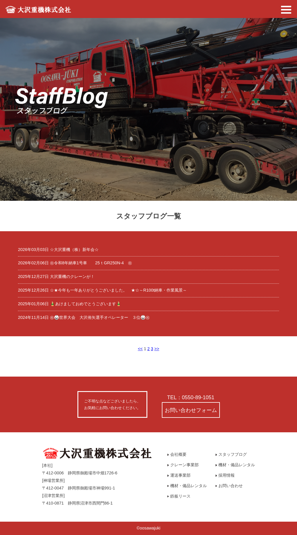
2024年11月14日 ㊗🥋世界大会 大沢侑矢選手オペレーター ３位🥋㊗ (84, 317)
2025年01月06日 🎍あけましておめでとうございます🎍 (69, 303)
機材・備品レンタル (187, 485)
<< (140, 348)
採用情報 (225, 475)
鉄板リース (179, 496)
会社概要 (176, 454)
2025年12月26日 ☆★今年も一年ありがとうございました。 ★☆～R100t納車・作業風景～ (102, 290)
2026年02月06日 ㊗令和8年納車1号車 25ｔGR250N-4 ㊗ (75, 263)
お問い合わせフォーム (191, 409)
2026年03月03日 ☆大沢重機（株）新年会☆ (58, 249)
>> (156, 348)
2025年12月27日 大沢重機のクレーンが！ (56, 276)
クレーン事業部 (183, 464)
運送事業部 (179, 475)
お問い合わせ (229, 485)
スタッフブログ (231, 454)
